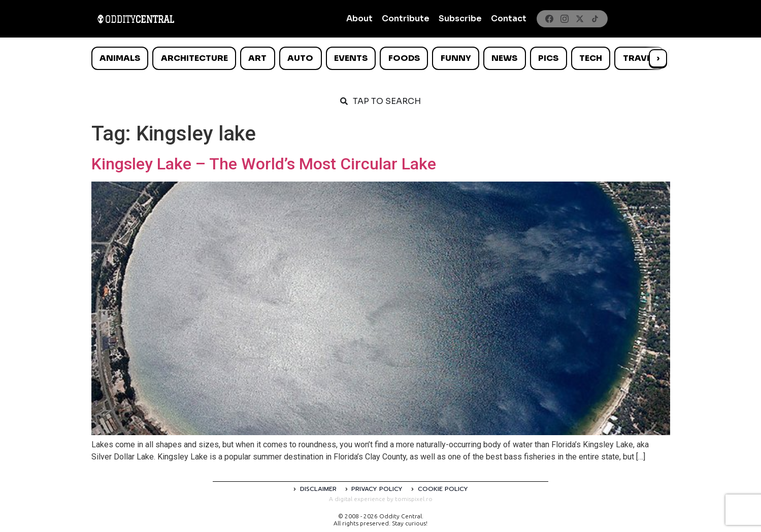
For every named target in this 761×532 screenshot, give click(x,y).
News (504, 58)
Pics (548, 58)
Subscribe (460, 18)
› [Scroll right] (657, 58)
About (359, 18)
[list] (380, 58)
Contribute (405, 18)
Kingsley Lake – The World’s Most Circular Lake (263, 163)
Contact (508, 18)
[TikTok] (595, 19)
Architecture (194, 58)
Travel (639, 58)
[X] (580, 19)
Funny (456, 58)
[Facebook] (549, 19)
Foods (404, 58)
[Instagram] (564, 19)
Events (351, 58)
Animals (120, 58)
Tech (590, 58)
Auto (300, 58)
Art (257, 58)
